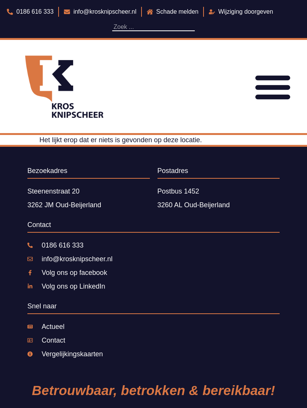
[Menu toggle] (273, 87)
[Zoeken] (193, 27)
